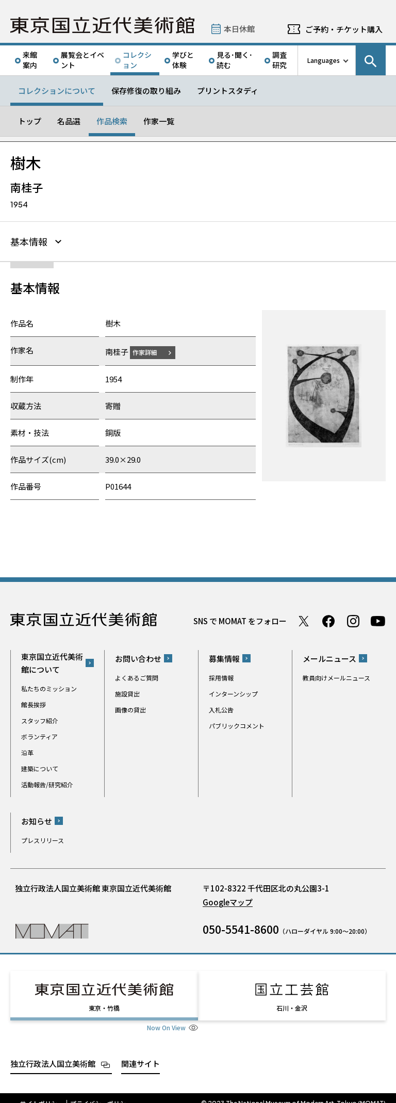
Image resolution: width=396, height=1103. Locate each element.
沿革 (27, 751)
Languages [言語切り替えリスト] (323, 60)
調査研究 (279, 60)
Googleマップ (228, 900)
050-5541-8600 (241, 927)
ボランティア (39, 735)
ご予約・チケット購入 (344, 29)
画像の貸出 (130, 708)
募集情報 (224, 657)
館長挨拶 (33, 703)
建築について (39, 767)
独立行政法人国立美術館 (52, 1052)
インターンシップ (233, 692)
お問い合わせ (138, 657)
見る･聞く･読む (235, 60)
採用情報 (221, 676)
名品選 (68, 121)
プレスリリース (42, 838)
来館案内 (30, 60)
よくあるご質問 (136, 676)
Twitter (303, 619)
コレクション (137, 60)
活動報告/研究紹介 (47, 782)
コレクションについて (56, 90)
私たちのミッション (49, 687)
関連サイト (140, 1052)
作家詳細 (151, 350)
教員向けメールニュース (336, 676)
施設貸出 (127, 692)
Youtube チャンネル (378, 619)
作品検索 (111, 121)
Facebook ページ (328, 619)
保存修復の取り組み (146, 90)
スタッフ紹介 (39, 719)
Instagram (353, 619)
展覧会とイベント (82, 60)
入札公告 (221, 708)
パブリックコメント (237, 724)
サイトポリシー (41, 1092)
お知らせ (36, 819)
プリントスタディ (227, 90)
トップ (29, 121)
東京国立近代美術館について (52, 661)
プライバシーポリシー (101, 1092)
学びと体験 (183, 60)
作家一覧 (158, 121)
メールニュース (329, 657)
